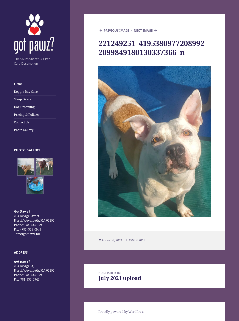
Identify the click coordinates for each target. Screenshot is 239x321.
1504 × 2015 (137, 240)
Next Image (143, 30)
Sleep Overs (22, 99)
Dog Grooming (24, 107)
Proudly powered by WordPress (121, 312)
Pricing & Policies (26, 115)
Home (18, 84)
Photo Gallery (23, 130)
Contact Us (21, 122)
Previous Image (116, 30)
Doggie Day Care (26, 92)
